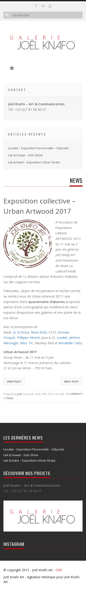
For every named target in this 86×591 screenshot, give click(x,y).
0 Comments (74, 394)
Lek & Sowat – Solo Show (25, 155)
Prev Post (14, 381)
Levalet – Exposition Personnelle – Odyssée (38, 148)
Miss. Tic (26, 343)
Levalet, (62, 337)
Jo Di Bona (21, 332)
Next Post (71, 381)
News (10, 398)
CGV (59, 570)
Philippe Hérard (28, 337)
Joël (19, 394)
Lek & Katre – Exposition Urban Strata (34, 162)
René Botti (39, 332)
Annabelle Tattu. (70, 343)
